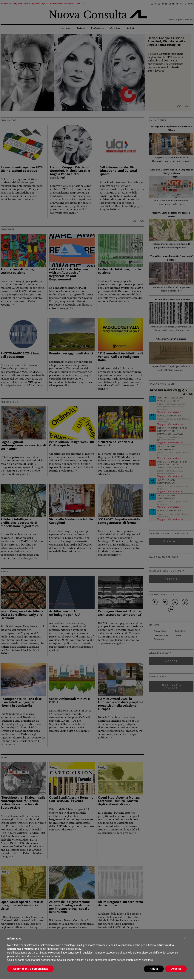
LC (166, 4)
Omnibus (115, 28)
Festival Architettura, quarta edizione (119, 271)
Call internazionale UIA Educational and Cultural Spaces (118, 170)
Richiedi (171, 541)
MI (177, 4)
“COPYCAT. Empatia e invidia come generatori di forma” (119, 521)
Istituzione (64, 28)
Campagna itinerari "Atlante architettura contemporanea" (120, 613)
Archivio (131, 28)
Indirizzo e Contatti (171, 686)
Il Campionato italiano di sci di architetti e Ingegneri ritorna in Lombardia (21, 702)
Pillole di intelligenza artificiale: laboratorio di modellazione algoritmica (20, 522)
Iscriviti (171, 579)
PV (185, 4)
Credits (178, 635)
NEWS (4, 571)
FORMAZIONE (9, 402)
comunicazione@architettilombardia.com (107, 967)
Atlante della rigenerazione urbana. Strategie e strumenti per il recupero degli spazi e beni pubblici (71, 907)
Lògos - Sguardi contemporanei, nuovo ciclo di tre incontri (23, 445)
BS (155, 4)
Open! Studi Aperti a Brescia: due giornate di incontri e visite (22, 905)
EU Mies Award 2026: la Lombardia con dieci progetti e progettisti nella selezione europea (120, 704)
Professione (97, 28)
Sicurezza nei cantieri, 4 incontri (115, 443)
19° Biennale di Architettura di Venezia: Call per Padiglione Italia (120, 356)
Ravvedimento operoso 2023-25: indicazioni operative (22, 169)
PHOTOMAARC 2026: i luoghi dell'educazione (21, 355)
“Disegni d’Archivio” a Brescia (171, 338)
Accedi (171, 661)
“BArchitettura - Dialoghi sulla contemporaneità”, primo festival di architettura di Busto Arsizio (23, 802)
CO (159, 4)
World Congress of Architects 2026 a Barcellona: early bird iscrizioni (22, 614)
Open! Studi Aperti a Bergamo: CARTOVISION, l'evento (71, 799)
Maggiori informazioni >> (170, 411)
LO (170, 4)
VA (192, 4)
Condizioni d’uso (161, 635)
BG (152, 4)
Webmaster (159, 639)
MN (173, 4)
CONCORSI (7, 229)
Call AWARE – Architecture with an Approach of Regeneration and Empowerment (68, 274)
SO (189, 4)
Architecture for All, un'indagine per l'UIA (64, 613)
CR (163, 4)
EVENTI (5, 757)
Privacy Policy (160, 631)
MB (181, 4)
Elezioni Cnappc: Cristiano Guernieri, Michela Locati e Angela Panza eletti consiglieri (70, 172)
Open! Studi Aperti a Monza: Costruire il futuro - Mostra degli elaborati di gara (119, 800)
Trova (189, 393)
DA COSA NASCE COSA (164, 557)
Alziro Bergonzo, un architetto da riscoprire (120, 903)
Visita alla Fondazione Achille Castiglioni (71, 521)
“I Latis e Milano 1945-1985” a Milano (171, 299)
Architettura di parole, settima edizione (17, 271)
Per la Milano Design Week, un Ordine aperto (71, 443)
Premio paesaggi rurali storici (71, 353)
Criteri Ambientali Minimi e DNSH (69, 700)
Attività (81, 28)
